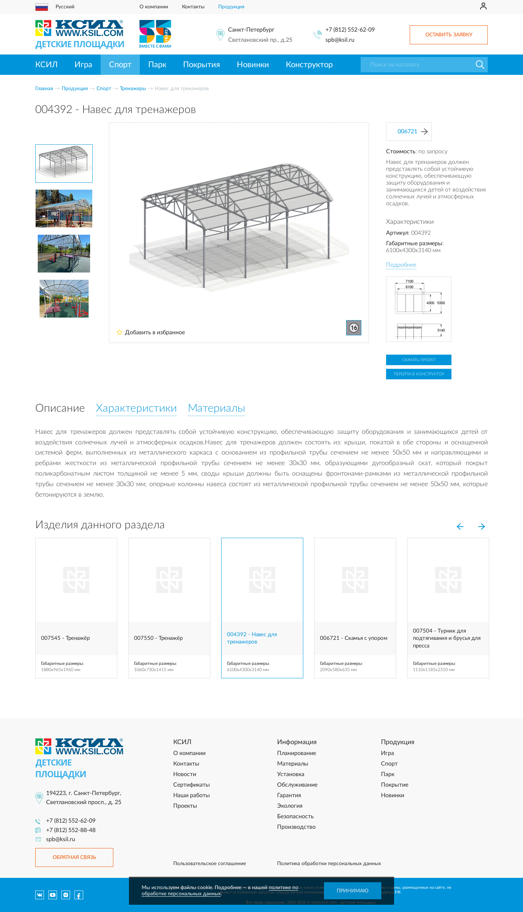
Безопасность (295, 816)
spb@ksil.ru (339, 40)
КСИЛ (46, 65)
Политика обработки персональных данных (329, 863)
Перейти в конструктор (419, 374)
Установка (290, 774)
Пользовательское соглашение (209, 863)
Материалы (292, 764)
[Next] (481, 526)
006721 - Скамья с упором (354, 638)
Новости (184, 774)
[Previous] (460, 526)
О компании (153, 6)
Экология (290, 806)
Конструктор (309, 65)
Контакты (193, 6)
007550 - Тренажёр (158, 638)
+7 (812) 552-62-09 (350, 30)
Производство (296, 827)
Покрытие (394, 785)
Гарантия (289, 795)
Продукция (231, 6)
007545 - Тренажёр (65, 638)
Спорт (120, 65)
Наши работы (191, 795)
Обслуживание (297, 785)
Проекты (185, 806)
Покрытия (201, 65)
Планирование (296, 753)
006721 (413, 131)
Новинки (253, 65)
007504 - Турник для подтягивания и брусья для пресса (447, 638)
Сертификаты (191, 785)
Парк (157, 65)
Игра (83, 65)
